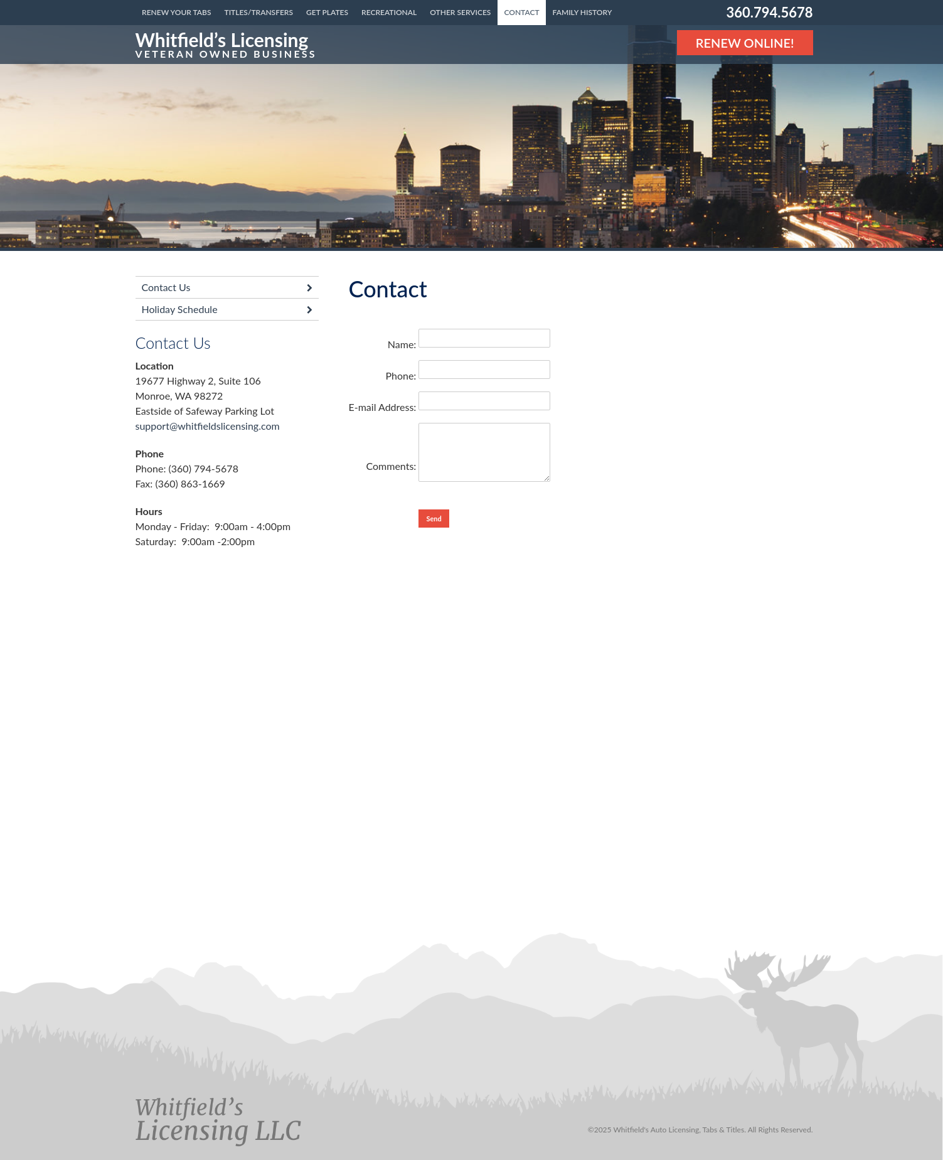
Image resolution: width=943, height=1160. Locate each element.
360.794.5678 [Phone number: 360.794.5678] (769, 12)
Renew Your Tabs (176, 12)
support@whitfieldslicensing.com (208, 426)
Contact (521, 12)
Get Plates (327, 12)
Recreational (389, 12)
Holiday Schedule (180, 309)
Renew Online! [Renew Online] (745, 42)
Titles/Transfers (258, 12)
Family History (582, 12)
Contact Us (166, 287)
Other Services (460, 12)
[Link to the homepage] (226, 44)
